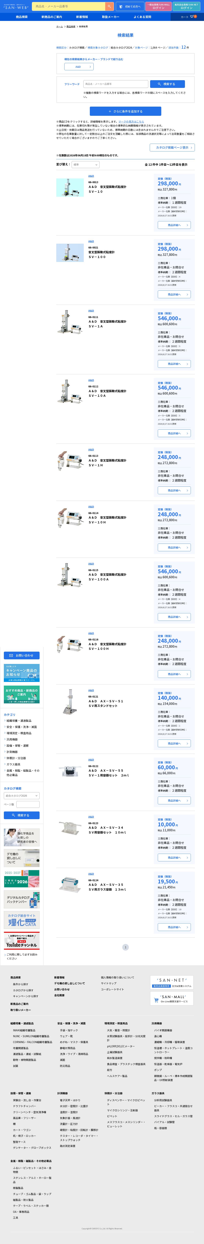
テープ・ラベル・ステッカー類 (31, 1205)
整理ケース (19, 1142)
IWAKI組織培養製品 (24, 1030)
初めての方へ (133, 6)
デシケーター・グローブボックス (32, 1147)
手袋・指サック (69, 1030)
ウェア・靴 (66, 1036)
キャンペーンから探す (25, 996)
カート (188, 16)
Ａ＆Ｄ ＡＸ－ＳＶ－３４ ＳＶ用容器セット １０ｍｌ (107, 827)
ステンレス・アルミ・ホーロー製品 (32, 1180)
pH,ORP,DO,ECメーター (121, 1046)
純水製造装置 (114, 1058)
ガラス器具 (158, 1093)
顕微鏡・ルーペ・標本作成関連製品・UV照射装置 (173, 1078)
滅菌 (62, 1060)
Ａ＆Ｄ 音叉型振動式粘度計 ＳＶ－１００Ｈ (107, 644)
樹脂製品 (18, 1188)
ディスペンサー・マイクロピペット (126, 1102)
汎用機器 (157, 1023)
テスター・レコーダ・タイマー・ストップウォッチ (79, 1138)
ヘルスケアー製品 (117, 1076)
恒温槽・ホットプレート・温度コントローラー (173, 1050)
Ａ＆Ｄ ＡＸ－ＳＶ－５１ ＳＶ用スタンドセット (106, 701)
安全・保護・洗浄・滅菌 (71, 1023)
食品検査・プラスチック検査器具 (126, 1064)
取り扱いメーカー (20, 1010)
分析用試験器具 (163, 1100)
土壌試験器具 (114, 1052)
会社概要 (59, 995)
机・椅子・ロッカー (24, 1136)
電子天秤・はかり (70, 1100)
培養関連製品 (20, 1048)
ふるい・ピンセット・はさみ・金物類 (32, 1170)
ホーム (59, 26)
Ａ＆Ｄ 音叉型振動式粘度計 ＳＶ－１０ (107, 186)
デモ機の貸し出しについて (69, 983)
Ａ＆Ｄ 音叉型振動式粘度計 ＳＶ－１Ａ (107, 321)
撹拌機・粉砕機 (163, 1058)
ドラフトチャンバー (24, 1106)
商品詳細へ (174, 225)
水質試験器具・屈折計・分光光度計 (126, 1038)
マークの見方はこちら (131, 121)
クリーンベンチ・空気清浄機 (29, 1112)
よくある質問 (142, 16)
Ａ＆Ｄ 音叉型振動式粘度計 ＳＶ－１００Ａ (107, 574)
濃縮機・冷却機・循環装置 (169, 1042)
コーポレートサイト (112, 989)
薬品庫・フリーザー (24, 1118)
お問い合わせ (24, 655)
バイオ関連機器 (163, 1030)
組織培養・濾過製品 (22, 1023)
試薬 (15, 1066)
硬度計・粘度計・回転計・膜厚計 (79, 1130)
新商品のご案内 (52, 16)
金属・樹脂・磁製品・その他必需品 (31, 1161)
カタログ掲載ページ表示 (172, 147)
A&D (78, 66)
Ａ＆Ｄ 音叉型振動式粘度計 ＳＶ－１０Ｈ (107, 517)
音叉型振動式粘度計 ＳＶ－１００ (101, 252)
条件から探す (20, 984)
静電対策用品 (67, 1048)
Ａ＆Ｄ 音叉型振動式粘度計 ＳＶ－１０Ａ (107, 391)
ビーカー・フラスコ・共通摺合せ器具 (173, 1108)
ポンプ (158, 1070)
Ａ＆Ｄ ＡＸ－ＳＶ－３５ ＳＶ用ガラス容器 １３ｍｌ (107, 884)
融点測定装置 (67, 1146)
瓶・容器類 (160, 1128)
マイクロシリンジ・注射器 (122, 1110)
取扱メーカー (111, 16)
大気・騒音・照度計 (118, 1030)
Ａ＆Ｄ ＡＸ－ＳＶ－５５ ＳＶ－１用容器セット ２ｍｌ (108, 770)
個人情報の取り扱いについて (117, 977)
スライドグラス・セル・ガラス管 (173, 1116)
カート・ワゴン (22, 1130)
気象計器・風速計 (70, 1118)
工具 (15, 1217)
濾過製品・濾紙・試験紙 (27, 1054)
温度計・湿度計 (69, 1112)
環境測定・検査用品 (116, 1023)
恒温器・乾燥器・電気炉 (168, 1064)
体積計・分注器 (113, 1093)
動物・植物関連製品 (24, 1060)
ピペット (112, 1116)
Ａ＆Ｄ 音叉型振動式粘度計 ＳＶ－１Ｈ (107, 460)
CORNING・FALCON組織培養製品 (32, 1042)
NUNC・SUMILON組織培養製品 (31, 1036)
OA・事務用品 (21, 1212)
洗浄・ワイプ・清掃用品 (74, 1054)
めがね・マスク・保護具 (74, 1042)
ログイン (158, 6)
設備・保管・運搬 (20, 1093)
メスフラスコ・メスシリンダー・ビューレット (126, 1124)
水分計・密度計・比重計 (74, 1106)
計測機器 (62, 1093)
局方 (109, 1070)
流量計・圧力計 (69, 1124)
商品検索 (22, 16)
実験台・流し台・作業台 (27, 1100)
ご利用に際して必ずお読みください (22, 956)
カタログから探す (23, 990)
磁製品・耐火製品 (23, 1200)
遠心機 (158, 1036)
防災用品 (65, 1066)
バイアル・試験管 (164, 1122)
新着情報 (82, 16)
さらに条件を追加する (128, 111)
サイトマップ (108, 983)
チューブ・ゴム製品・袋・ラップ (32, 1194)
